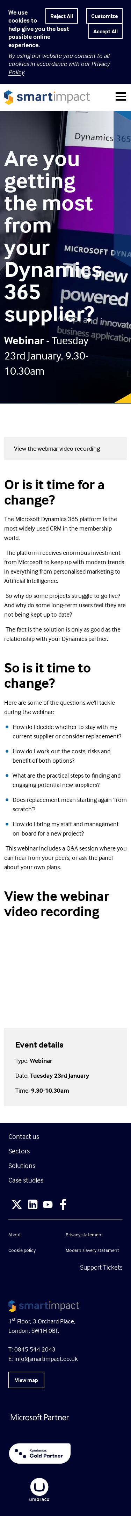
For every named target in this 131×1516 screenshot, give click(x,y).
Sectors (19, 1150)
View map (26, 1380)
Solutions (21, 1165)
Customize (104, 15)
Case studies (25, 1180)
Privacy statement (84, 1234)
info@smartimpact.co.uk (46, 1359)
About (14, 1234)
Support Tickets (101, 1267)
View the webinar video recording (57, 448)
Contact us (23, 1136)
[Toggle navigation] (121, 97)
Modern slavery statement (92, 1250)
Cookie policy (22, 1250)
